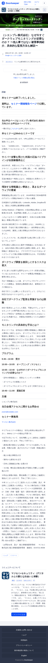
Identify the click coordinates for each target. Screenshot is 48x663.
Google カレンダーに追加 (13, 55)
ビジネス (19, 580)
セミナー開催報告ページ (24, 103)
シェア (5, 555)
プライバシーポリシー (24, 645)
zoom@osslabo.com (10, 412)
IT (34, 580)
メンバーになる (19, 614)
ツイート (14, 555)
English (24, 655)
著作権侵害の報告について (24, 650)
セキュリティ (27, 580)
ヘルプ (24, 635)
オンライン (9, 61)
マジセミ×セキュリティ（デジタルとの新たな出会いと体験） (24, 10)
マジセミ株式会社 (9, 422)
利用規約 (24, 640)
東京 (13, 580)
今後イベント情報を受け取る (24, 78)
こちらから (14, 128)
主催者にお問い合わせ (24, 630)
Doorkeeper (28, 660)
